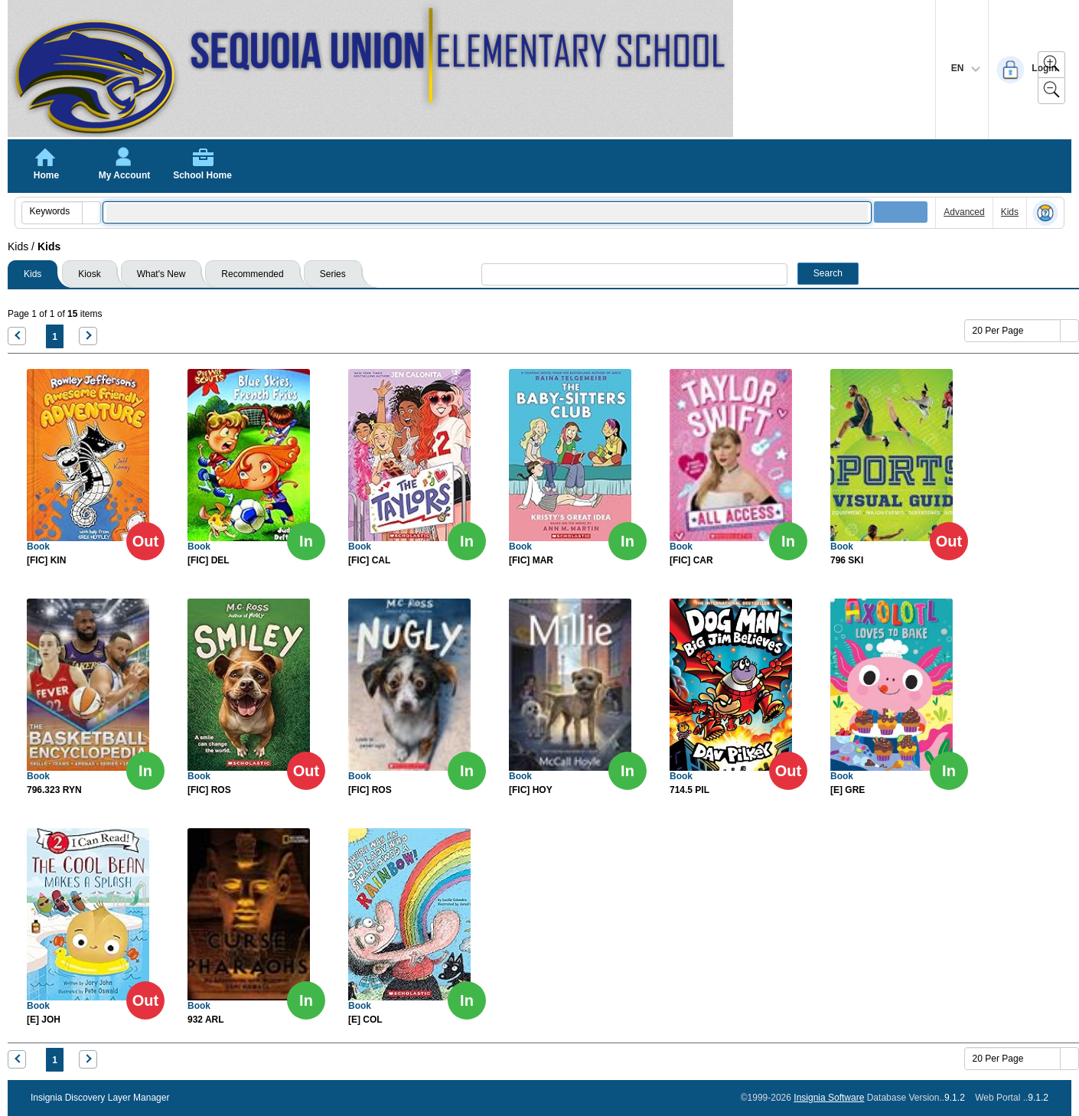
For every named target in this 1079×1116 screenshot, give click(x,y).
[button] (91, 213)
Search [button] (828, 273)
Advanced (964, 212)
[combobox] (52, 211)
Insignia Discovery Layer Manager (100, 1097)
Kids (1010, 212)
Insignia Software (829, 1097)
